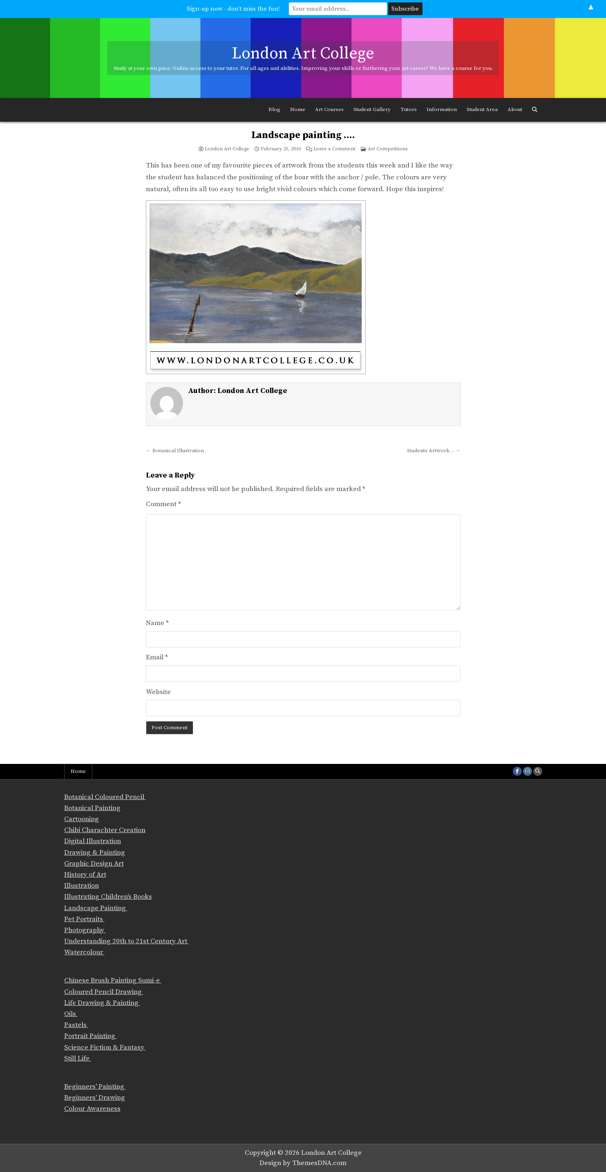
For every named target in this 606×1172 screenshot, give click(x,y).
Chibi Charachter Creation (104, 830)
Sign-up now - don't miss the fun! (233, 9)
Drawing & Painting (94, 852)
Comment (163, 504)
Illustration (81, 885)
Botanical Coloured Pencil (105, 796)
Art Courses (329, 109)
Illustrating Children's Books (108, 896)
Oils (71, 1013)
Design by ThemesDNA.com (303, 1163)
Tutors (408, 109)
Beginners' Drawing (94, 1097)
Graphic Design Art (94, 863)
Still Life (77, 1058)
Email (157, 657)
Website (158, 692)
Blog (274, 109)
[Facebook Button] (517, 771)
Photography (85, 930)
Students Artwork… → (434, 450)
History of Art (85, 874)
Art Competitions (387, 149)
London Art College (303, 53)
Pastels (76, 1024)
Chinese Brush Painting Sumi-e (112, 980)
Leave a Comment (334, 149)
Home (297, 109)
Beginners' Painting (95, 1086)
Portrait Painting (90, 1035)
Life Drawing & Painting (102, 1002)
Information (442, 109)
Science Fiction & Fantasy (105, 1047)
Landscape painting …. (303, 135)
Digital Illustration (92, 841)
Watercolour (84, 952)
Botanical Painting (92, 808)
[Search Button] (534, 110)
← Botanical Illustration (175, 450)
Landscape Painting (95, 908)
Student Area (482, 109)
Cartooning (81, 819)
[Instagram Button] (527, 771)
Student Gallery (372, 109)
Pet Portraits (84, 919)
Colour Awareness (92, 1108)
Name (157, 622)
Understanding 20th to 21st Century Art (126, 941)
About (515, 109)
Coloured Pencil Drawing (103, 991)
